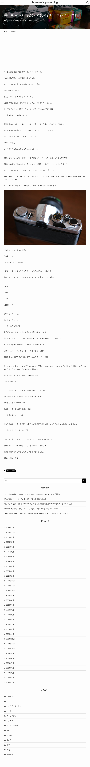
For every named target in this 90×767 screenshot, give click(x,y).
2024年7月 (10, 605)
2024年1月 (10, 634)
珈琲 (8, 745)
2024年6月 (10, 610)
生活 (8, 750)
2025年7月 (10, 547)
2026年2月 (10, 527)
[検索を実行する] (84, 480)
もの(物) (9, 735)
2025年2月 (10, 571)
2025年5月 (10, 556)
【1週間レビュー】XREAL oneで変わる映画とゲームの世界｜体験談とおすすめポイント (37, 513)
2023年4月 (10, 678)
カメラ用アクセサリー (14, 706)
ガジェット (10, 696)
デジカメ (9, 721)
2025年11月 (10, 532)
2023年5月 (10, 673)
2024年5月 (10, 615)
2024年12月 (10, 581)
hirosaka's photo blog (45, 2)
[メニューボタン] (2, 2)
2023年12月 (10, 639)
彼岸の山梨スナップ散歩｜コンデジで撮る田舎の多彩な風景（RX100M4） (31, 509)
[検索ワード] (45, 480)
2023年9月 (10, 653)
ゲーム (8, 711)
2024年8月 (10, 600)
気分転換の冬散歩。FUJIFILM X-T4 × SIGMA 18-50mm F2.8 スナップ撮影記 (32, 494)
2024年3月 (10, 624)
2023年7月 (10, 663)
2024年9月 (10, 595)
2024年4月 (10, 619)
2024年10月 (10, 590)
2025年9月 (10, 537)
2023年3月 (10, 682)
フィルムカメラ (10, 20)
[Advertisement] (45, 48)
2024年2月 (10, 629)
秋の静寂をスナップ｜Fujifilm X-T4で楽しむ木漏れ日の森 (25, 499)
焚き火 (8, 740)
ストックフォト (12, 716)
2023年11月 (10, 644)
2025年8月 (10, 542)
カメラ (8, 701)
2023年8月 (10, 658)
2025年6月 (10, 552)
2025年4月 (10, 561)
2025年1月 (10, 576)
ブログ (8, 730)
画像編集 (9, 754)
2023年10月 (10, 649)
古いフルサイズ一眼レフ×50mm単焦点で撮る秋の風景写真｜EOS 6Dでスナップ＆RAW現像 (38, 504)
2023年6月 (10, 668)
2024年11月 (10, 586)
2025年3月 (10, 566)
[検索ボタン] (87, 2)
